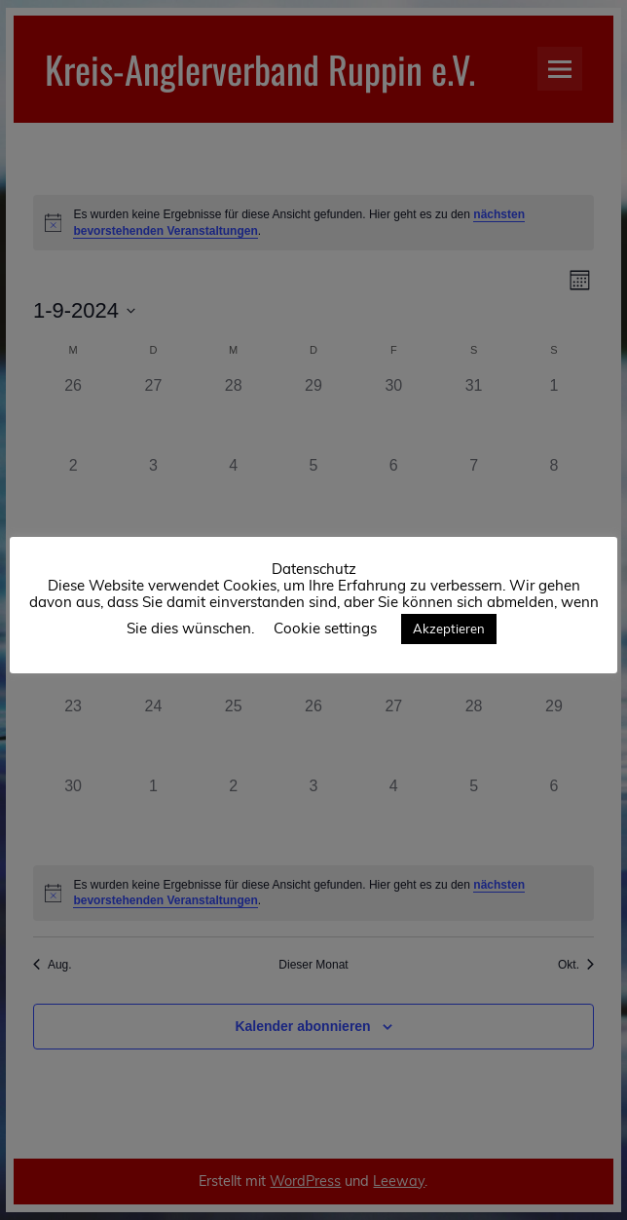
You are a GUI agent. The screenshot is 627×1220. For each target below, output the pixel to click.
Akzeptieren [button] (449, 628)
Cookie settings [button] (325, 628)
